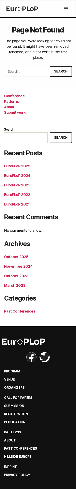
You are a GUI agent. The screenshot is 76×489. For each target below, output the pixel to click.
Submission (14, 406)
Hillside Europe (17, 456)
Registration (16, 414)
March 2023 (14, 285)
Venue (9, 379)
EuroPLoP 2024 (17, 175)
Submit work (15, 112)
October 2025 (16, 257)
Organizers (14, 387)
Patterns (11, 101)
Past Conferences (19, 311)
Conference (14, 96)
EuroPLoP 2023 (17, 185)
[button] (66, 9)
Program (12, 371)
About (9, 107)
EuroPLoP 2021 (17, 204)
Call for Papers (18, 398)
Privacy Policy (17, 475)
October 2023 (16, 276)
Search (9, 129)
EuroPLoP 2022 (17, 195)
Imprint (10, 467)
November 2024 (18, 266)
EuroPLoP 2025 (17, 166)
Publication (14, 422)
